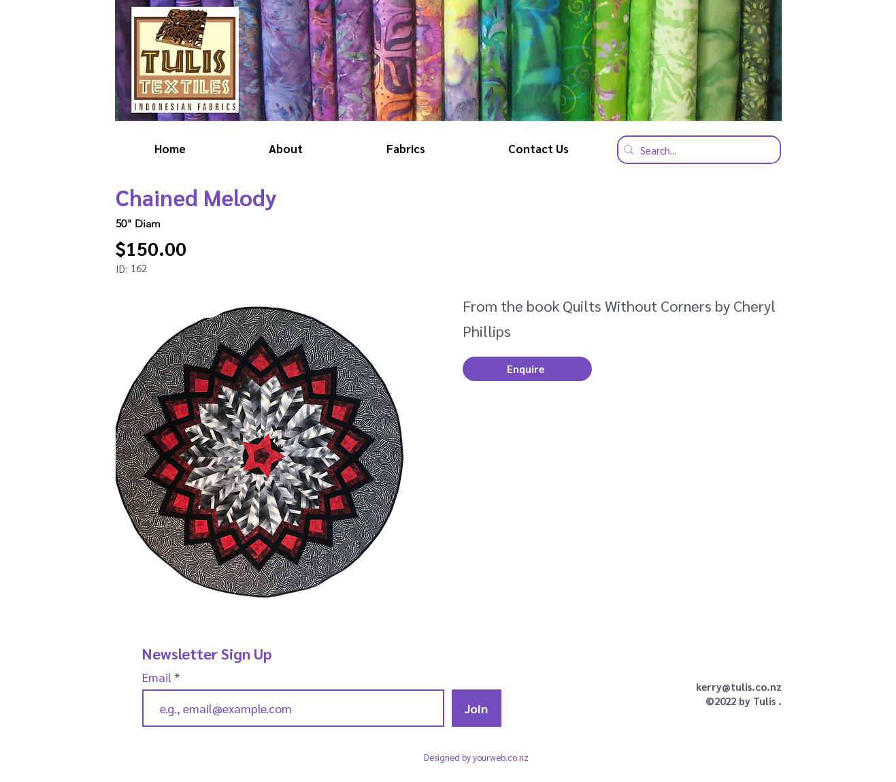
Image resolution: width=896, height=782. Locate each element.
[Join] (476, 708)
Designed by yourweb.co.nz (476, 757)
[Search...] (695, 150)
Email (158, 677)
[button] (527, 369)
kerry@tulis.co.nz (739, 686)
